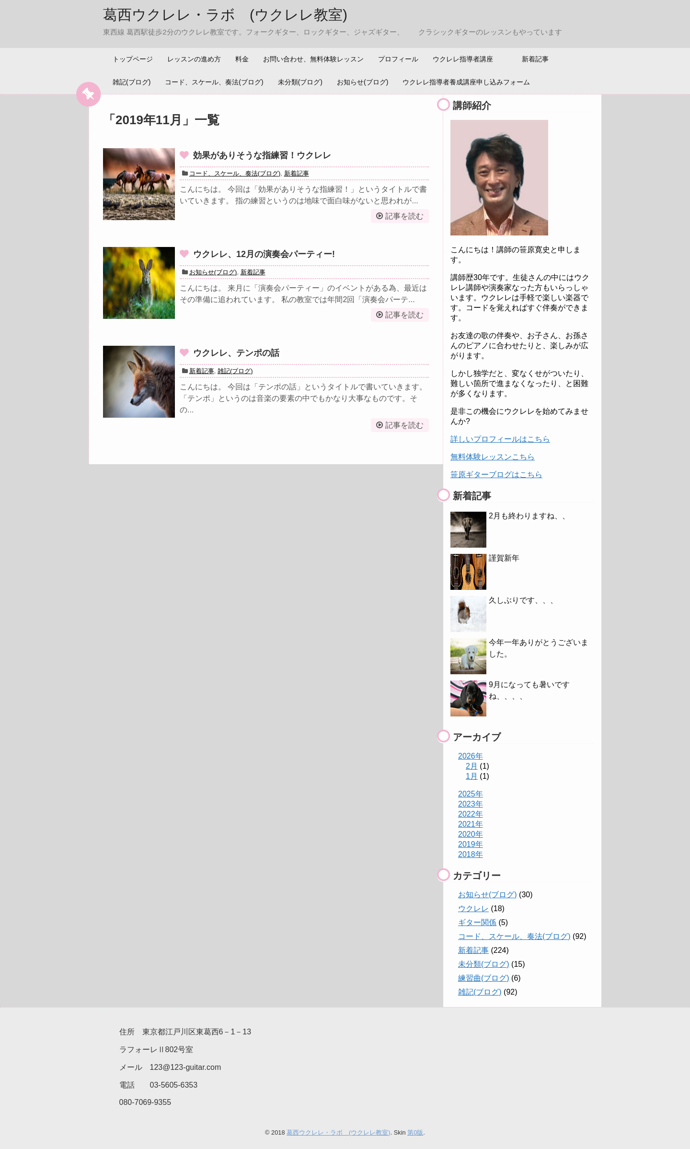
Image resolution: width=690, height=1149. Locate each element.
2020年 (470, 834)
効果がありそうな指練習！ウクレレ (262, 155)
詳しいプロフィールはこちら (500, 439)
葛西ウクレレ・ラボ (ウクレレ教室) (225, 15)
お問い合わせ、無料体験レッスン (313, 59)
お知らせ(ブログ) (362, 82)
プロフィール (398, 59)
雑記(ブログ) (131, 82)
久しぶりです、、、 (523, 600)
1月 (472, 776)
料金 (242, 59)
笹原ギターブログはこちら (496, 474)
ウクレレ (473, 908)
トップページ (133, 59)
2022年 (470, 814)
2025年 (470, 794)
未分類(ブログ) (300, 82)
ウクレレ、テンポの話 (236, 353)
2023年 (470, 804)
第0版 (415, 1132)
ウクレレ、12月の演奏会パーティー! (264, 254)
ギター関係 (477, 922)
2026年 (470, 756)
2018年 (470, 854)
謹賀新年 (504, 558)
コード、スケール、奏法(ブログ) (214, 82)
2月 (472, 766)
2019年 (470, 844)
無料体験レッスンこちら (492, 457)
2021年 (470, 824)
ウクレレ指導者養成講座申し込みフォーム (466, 82)
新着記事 (535, 59)
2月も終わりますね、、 (529, 516)
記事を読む (404, 216)
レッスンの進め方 (194, 59)
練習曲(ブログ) (483, 978)
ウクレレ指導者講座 (463, 59)
